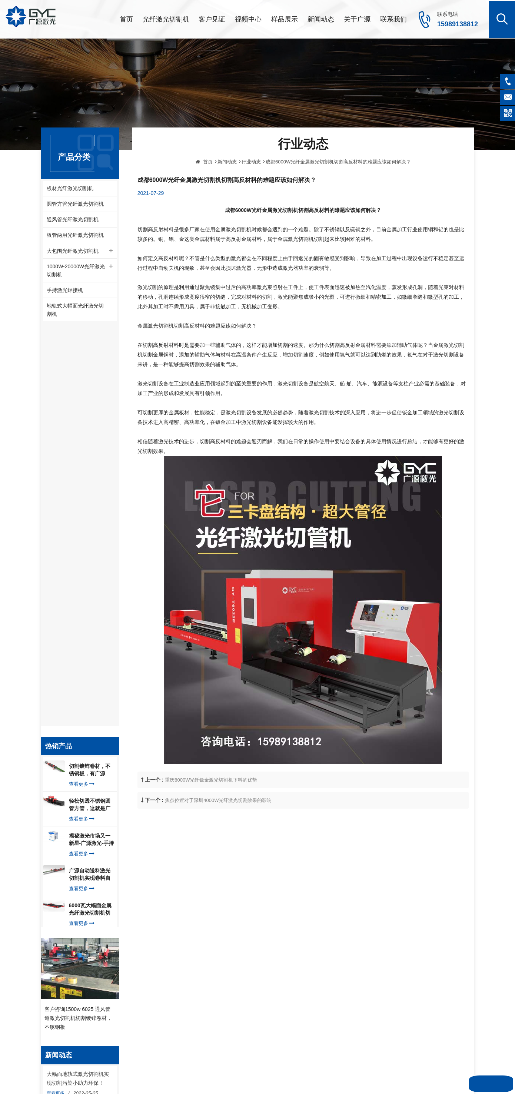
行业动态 (251, 191)
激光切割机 (286, 946)
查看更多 (81, 384)
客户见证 (212, 18)
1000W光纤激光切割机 (297, 993)
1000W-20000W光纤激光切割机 (76, 272)
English (182, 1028)
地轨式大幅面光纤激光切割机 (75, 312)
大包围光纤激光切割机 (73, 252)
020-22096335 (75, 1002)
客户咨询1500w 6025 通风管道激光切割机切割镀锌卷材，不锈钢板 (78, 624)
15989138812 (457, 23)
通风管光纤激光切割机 (73, 220)
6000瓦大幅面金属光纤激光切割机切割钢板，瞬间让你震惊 (90, 510)
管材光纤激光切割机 (295, 958)
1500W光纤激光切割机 (297, 1039)
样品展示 (284, 18)
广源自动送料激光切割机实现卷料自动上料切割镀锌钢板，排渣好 (89, 475)
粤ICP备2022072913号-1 (279, 1080)
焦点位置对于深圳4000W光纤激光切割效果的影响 (218, 830)
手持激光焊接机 (65, 292)
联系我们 (393, 18)
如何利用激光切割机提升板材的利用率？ (78, 869)
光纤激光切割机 (166, 18)
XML (307, 1071)
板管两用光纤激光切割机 (75, 236)
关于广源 (357, 18)
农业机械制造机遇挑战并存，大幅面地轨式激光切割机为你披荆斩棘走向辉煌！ (78, 777)
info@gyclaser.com (80, 978)
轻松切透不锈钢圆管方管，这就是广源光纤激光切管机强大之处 (89, 405)
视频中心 (248, 18)
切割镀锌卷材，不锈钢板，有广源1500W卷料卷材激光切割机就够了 (90, 370)
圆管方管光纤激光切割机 (75, 204)
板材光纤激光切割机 (70, 188)
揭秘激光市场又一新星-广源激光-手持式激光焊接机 (91, 440)
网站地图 (291, 1071)
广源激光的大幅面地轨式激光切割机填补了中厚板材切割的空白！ (78, 729)
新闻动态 (321, 18)
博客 (179, 1005)
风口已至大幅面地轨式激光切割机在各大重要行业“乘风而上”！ (79, 826)
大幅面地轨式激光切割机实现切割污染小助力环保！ (78, 685)
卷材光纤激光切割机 (295, 969)
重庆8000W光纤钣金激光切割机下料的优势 (211, 810)
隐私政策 (184, 1016)
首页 (126, 18)
